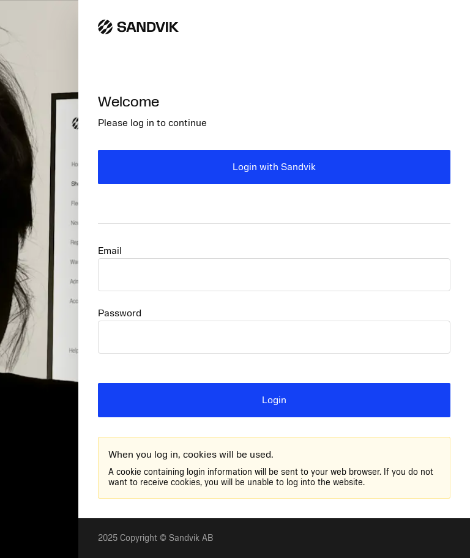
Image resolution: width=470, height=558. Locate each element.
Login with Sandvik (274, 167)
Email (110, 251)
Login (274, 400)
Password (119, 313)
